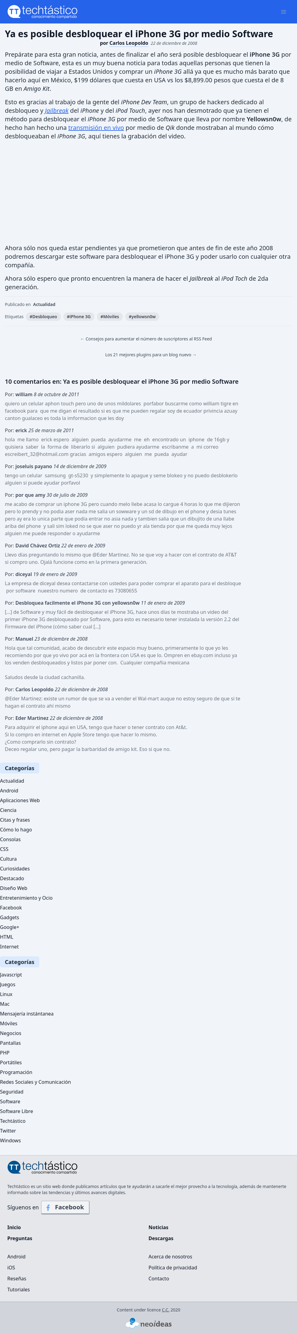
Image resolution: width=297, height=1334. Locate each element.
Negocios (10, 1033)
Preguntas (19, 1238)
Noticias (158, 1227)
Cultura (8, 859)
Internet (9, 946)
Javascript (11, 974)
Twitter (8, 1130)
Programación (16, 1072)
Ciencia (8, 810)
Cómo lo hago (16, 829)
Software (10, 1101)
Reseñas (16, 1278)
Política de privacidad (173, 1267)
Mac (4, 1004)
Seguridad (11, 1091)
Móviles (8, 1023)
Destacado (12, 878)
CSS (4, 849)
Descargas (161, 1238)
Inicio (14, 1227)
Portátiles (11, 1062)
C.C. (166, 1310)
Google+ (9, 927)
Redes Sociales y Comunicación (35, 1082)
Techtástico (13, 1121)
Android (9, 790)
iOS (11, 1267)
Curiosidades (15, 868)
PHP (4, 1052)
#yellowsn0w (142, 316)
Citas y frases (15, 819)
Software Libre (16, 1111)
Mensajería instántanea (27, 1013)
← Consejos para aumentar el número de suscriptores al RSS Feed (146, 339)
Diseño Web (13, 888)
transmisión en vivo (96, 127)
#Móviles (110, 316)
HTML (6, 937)
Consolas (10, 839)
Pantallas (10, 1043)
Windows (10, 1140)
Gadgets (9, 917)
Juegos (7, 984)
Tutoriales (18, 1289)
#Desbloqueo (43, 316)
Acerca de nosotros (170, 1256)
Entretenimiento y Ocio (26, 898)
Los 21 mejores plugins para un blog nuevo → (150, 355)
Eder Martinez (25, 698)
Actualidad (44, 304)
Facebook (11, 907)
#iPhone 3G (79, 316)
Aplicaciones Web (20, 800)
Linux (6, 994)
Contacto (159, 1278)
